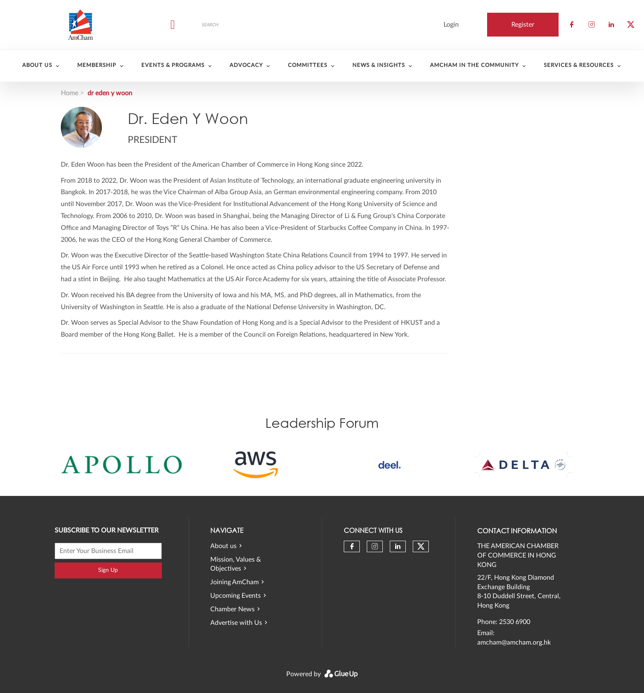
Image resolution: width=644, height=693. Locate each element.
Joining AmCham (234, 582)
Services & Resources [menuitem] (579, 65)
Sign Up (108, 570)
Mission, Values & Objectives (235, 564)
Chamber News (232, 609)
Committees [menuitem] (307, 65)
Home (69, 93)
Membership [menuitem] (96, 65)
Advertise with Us (236, 623)
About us (223, 546)
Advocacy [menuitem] (246, 65)
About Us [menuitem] (37, 65)
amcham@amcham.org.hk (514, 642)
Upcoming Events (235, 595)
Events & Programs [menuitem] (173, 65)
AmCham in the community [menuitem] (474, 65)
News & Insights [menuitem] (378, 65)
